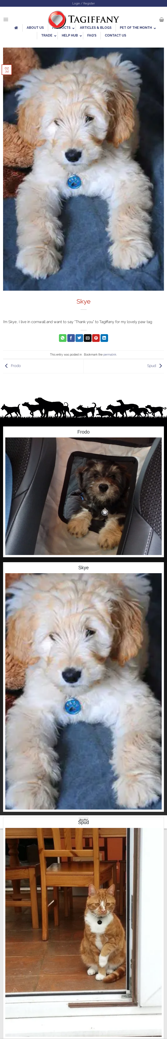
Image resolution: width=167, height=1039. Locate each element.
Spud (155, 366)
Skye (83, 567)
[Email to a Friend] (87, 338)
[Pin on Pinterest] (96, 338)
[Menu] (6, 19)
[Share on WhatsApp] (62, 338)
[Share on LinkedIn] (104, 338)
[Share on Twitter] (79, 338)
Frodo (12, 366)
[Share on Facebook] (71, 338)
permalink (109, 354)
